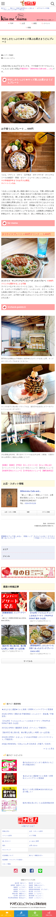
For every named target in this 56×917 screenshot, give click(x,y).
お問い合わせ (33, 845)
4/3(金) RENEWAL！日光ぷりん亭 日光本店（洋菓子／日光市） (27, 744)
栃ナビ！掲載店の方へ (36, 855)
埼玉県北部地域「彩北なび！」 (17, 897)
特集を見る (49, 914)
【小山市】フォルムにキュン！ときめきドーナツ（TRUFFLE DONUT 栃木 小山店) (41, 615)
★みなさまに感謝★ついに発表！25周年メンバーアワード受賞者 (27, 709)
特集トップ (28, 536)
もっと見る (48, 749)
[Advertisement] (28, 683)
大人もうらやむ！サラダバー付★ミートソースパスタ (44, 537)
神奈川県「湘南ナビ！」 (19, 893)
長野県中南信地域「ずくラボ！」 (39, 889)
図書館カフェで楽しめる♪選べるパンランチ (11, 537)
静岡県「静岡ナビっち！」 (19, 885)
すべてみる (28, 661)
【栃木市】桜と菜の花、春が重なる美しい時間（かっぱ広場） (26, 732)
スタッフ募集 (6, 864)
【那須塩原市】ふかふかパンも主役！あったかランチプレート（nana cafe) (41, 648)
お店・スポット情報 (10, 512)
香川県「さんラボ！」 (36, 891)
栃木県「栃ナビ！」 (21, 883)
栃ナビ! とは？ (28, 826)
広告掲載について (7, 855)
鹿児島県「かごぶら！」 (36, 895)
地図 (28, 512)
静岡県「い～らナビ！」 (36, 893)
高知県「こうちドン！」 (36, 897)
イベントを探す (21, 914)
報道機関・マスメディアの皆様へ (12, 859)
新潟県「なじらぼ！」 (36, 887)
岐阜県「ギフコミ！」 (20, 889)
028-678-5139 (30, 503)
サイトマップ (6, 849)
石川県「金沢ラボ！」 (20, 895)
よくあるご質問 (34, 841)
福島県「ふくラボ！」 (20, 887)
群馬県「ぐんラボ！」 (20, 891)
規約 (3, 845)
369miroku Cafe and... (30, 491)
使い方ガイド (6, 841)
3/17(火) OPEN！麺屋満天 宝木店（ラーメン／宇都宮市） (24, 728)
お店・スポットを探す (7, 914)
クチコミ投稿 (46, 512)
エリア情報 (35, 914)
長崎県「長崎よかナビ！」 (37, 885)
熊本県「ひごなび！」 (36, 883)
